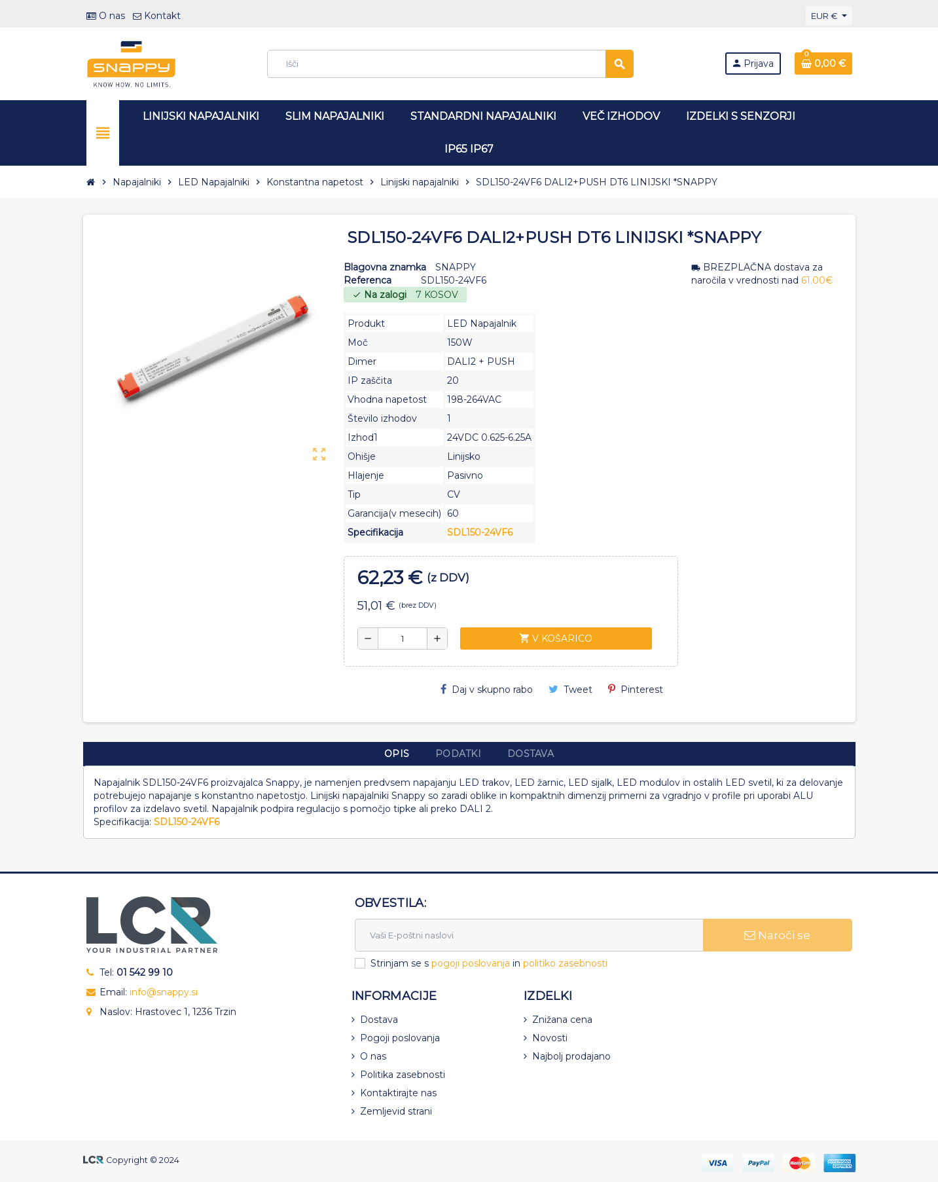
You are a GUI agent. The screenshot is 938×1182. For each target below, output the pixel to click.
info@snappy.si (164, 992)
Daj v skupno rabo (487, 689)
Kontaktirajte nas (398, 1093)
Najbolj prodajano (571, 1056)
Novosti (550, 1038)
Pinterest (635, 689)
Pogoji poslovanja (400, 1038)
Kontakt (157, 16)
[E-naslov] (529, 935)
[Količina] (402, 638)
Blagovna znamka (385, 267)
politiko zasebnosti (565, 963)
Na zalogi (379, 295)
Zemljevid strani (396, 1111)
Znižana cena (562, 1019)
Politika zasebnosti (402, 1074)
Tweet (570, 689)
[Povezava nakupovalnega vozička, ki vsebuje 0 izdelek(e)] (823, 63)
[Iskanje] (450, 64)
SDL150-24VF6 (480, 532)
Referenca (367, 280)
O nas (105, 16)
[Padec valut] (829, 16)
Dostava (379, 1019)
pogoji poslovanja (470, 963)
